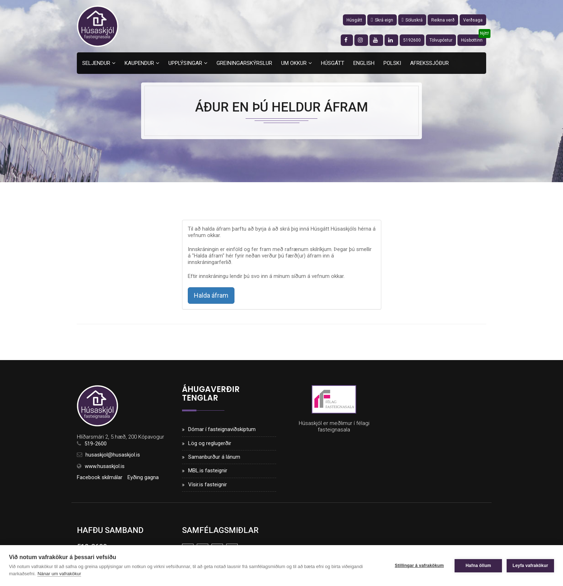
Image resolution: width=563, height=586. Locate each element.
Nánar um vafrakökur (59, 573)
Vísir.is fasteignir (207, 484)
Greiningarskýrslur (244, 63)
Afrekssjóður (429, 63)
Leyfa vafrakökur (530, 565)
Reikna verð (443, 20)
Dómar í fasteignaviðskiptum (222, 429)
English (363, 63)
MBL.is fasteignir (207, 471)
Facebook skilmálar (99, 477)
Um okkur (294, 63)
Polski (392, 63)
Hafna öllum (478, 565)
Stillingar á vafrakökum (418, 565)
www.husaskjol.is (105, 466)
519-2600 (95, 443)
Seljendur (96, 63)
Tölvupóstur (440, 40)
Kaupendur (139, 63)
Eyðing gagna (143, 477)
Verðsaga (473, 20)
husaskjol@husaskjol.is (112, 455)
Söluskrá (412, 20)
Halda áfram (211, 295)
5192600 (412, 40)
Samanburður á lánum (214, 457)
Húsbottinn (472, 40)
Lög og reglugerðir (209, 443)
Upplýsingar (185, 63)
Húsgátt (354, 20)
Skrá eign (382, 20)
